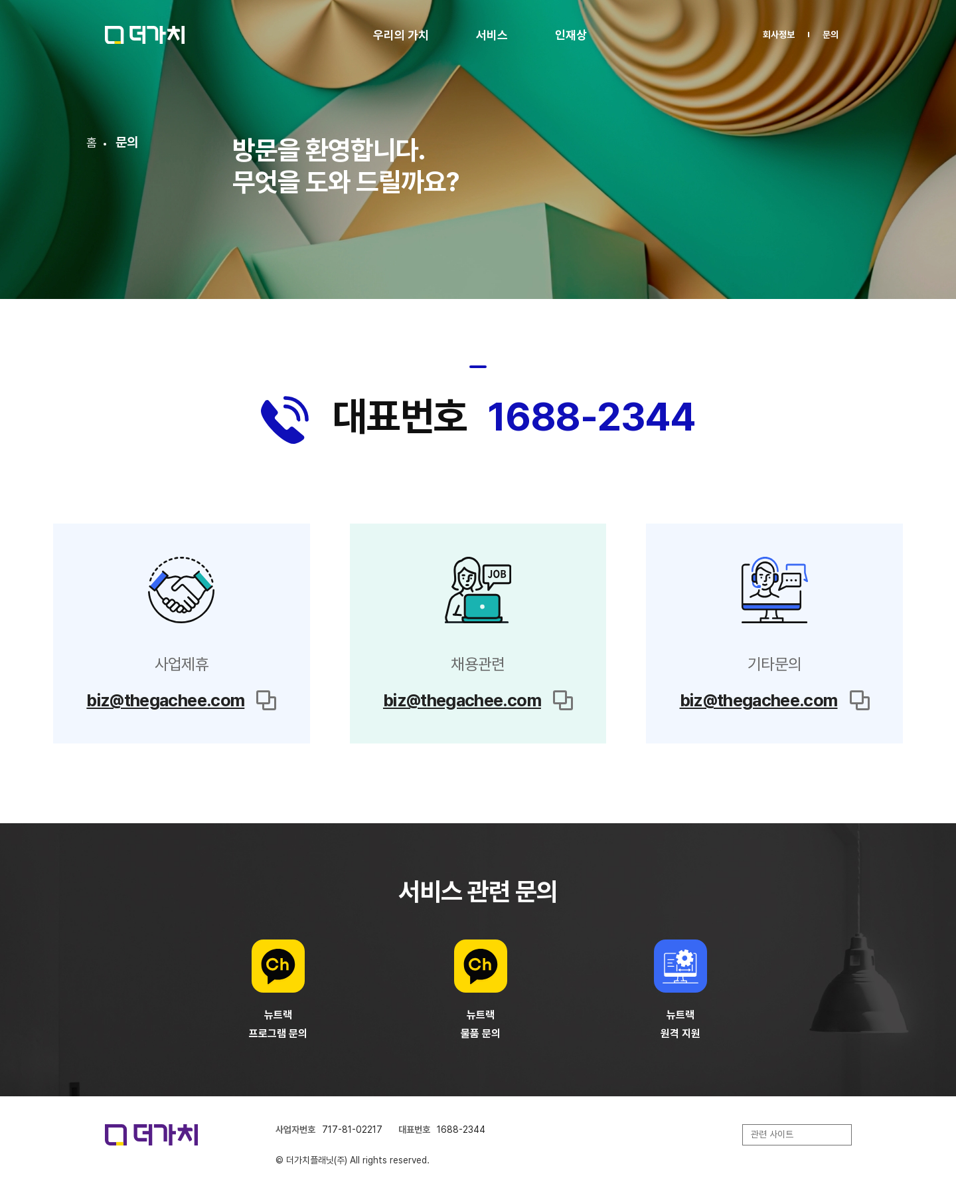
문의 (830, 34)
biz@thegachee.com (165, 700)
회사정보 (779, 34)
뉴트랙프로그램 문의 (278, 1024)
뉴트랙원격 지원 (680, 1024)
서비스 (492, 35)
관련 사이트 (772, 1134)
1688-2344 (591, 416)
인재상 (571, 35)
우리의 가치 (401, 35)
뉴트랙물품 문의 (481, 1024)
